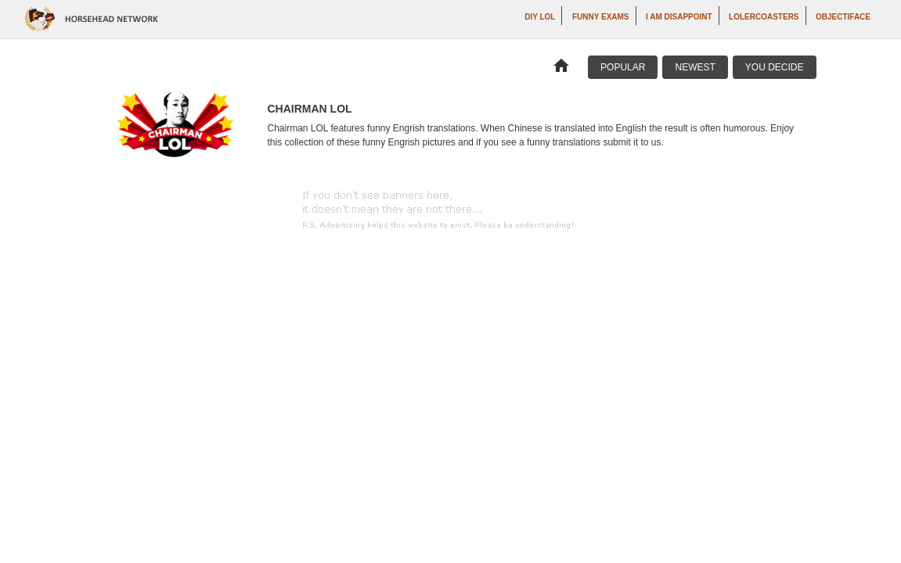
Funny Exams (600, 17)
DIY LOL (539, 17)
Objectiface (843, 17)
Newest (695, 67)
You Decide (774, 67)
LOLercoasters (763, 17)
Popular (622, 67)
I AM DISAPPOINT (679, 17)
